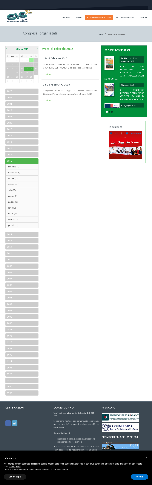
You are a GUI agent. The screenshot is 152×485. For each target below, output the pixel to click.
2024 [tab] (9, 104)
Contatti (143, 17)
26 (8, 60)
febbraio (13, 219)
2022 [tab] (9, 116)
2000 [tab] (9, 323)
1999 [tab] (9, 329)
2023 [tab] (9, 110)
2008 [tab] (9, 272)
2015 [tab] (9, 161)
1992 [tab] (9, 374)
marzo (12, 213)
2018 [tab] (9, 142)
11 (17, 68)
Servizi (79, 17)
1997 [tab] (9, 342)
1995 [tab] (9, 355)
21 (31, 73)
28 (17, 60)
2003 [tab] (9, 304)
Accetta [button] (139, 477)
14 (31, 68)
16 (8, 73)
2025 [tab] (9, 97)
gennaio (13, 225)
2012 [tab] (9, 247)
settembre (14, 184)
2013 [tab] (9, 240)
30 (27, 60)
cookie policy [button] (15, 466)
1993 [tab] (9, 367)
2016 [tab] (9, 154)
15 (36, 68)
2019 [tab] (9, 135)
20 (27, 73)
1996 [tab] (9, 348)
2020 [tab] (9, 129)
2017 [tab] (9, 148)
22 (36, 73)
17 (12, 73)
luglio (12, 190)
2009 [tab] (9, 266)
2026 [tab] (9, 91)
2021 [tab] (9, 123)
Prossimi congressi (125, 17)
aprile (12, 208)
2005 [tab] (9, 291)
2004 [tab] (9, 297)
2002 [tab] (9, 310)
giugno (12, 196)
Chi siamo (66, 17)
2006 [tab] (9, 285)
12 (22, 68)
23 (8, 77)
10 (12, 68)
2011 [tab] (9, 253)
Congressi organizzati (99, 17)
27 (12, 60)
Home (100, 34)
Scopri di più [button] (15, 477)
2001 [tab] (9, 316)
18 (17, 73)
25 (17, 77)
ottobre (13, 178)
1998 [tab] (9, 336)
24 (12, 77)
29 (22, 60)
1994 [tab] (9, 361)
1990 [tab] (9, 386)
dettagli (48, 74)
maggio (13, 202)
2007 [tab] (9, 278)
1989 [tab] (9, 393)
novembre (14, 172)
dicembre (14, 166)
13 (27, 68)
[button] (146, 457)
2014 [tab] (9, 234)
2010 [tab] (9, 259)
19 (22, 73)
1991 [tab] (9, 380)
